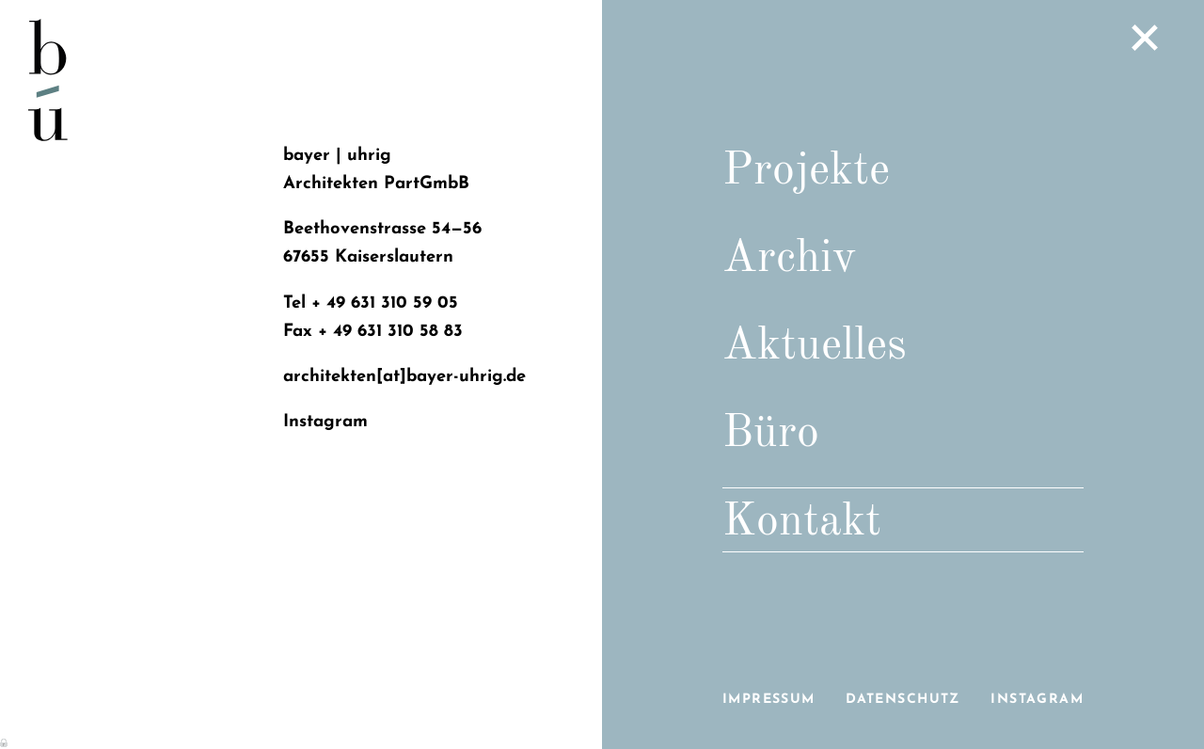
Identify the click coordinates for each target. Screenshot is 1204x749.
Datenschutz (903, 700)
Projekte (806, 171)
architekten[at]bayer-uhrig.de (404, 377)
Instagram (1037, 700)
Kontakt (801, 522)
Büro (770, 433)
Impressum (769, 700)
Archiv (789, 258)
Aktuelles (814, 346)
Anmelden (4, 741)
